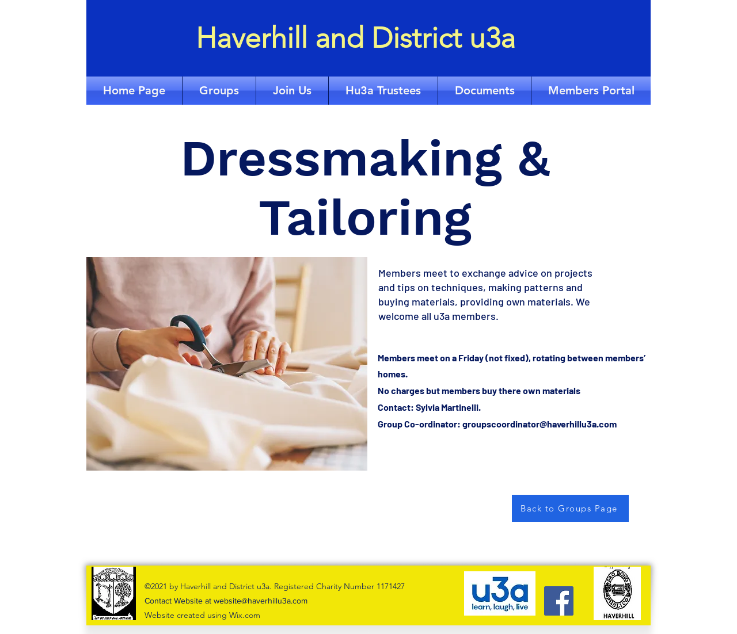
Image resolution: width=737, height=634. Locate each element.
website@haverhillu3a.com (260, 600)
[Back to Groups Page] (570, 508)
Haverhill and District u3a (355, 38)
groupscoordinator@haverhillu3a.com (539, 423)
